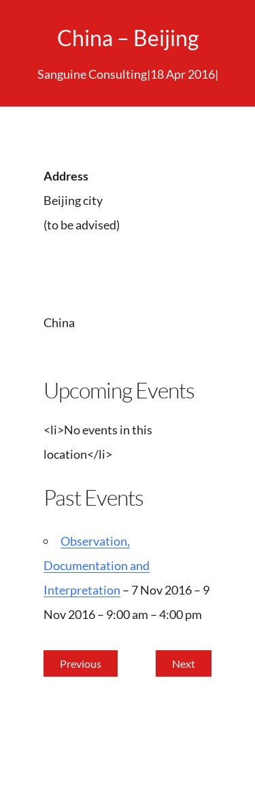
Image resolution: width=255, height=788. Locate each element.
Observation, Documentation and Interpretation (97, 565)
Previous (80, 663)
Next (183, 663)
